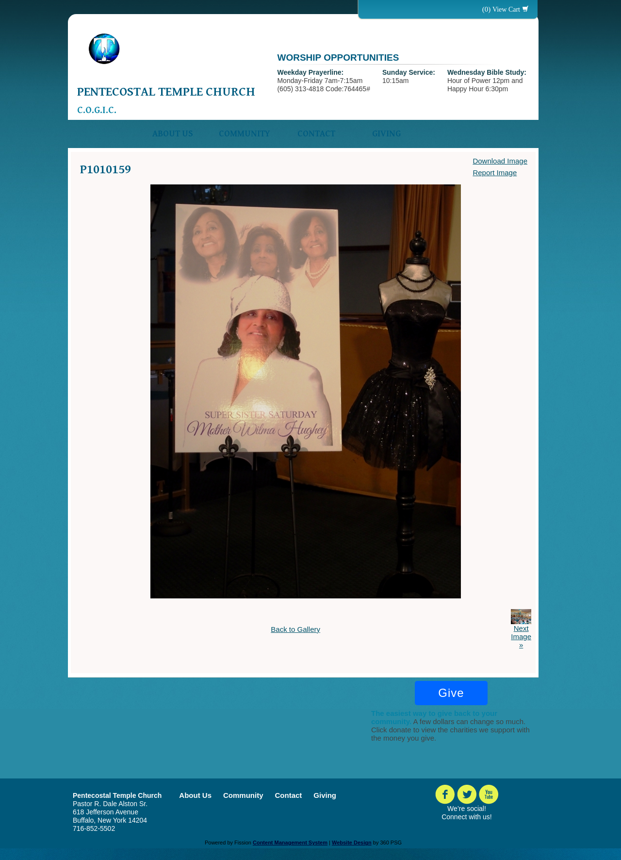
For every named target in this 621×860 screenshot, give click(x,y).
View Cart (506, 9)
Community (244, 134)
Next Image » (521, 636)
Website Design (352, 842)
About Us (172, 134)
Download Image (500, 161)
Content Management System (290, 842)
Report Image (495, 172)
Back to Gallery (295, 629)
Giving (386, 134)
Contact (316, 134)
